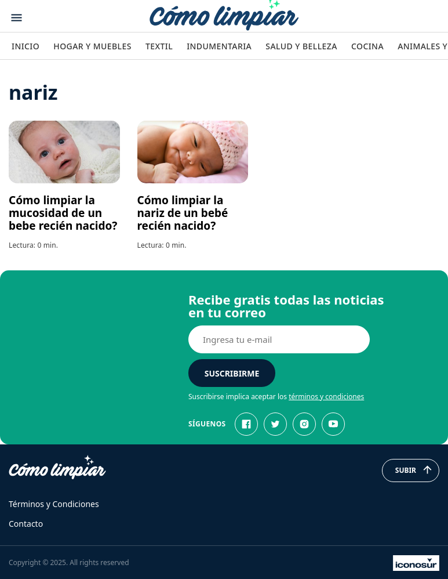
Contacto (26, 523)
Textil (159, 46)
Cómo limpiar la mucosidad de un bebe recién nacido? (63, 213)
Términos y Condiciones (54, 503)
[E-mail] (279, 339)
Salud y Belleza (301, 46)
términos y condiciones (326, 396)
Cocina (367, 46)
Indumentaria (219, 46)
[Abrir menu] (16, 18)
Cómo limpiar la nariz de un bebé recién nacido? (182, 213)
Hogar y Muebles (92, 46)
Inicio (25, 46)
